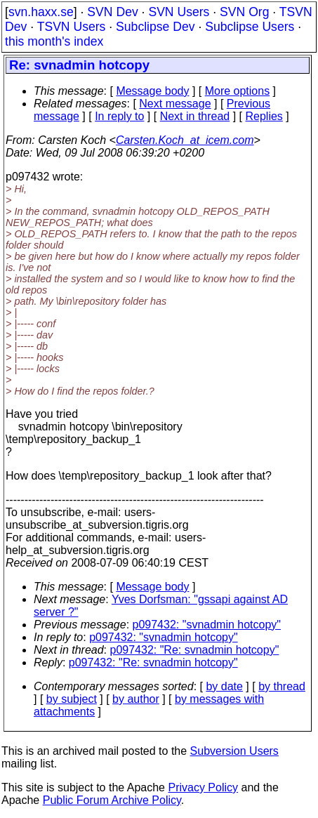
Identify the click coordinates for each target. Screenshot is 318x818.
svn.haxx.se (41, 12)
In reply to (119, 116)
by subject (71, 699)
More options (237, 91)
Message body (152, 91)
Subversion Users (234, 751)
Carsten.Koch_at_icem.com (185, 140)
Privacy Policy (203, 787)
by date (224, 686)
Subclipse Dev (155, 27)
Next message (175, 104)
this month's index (54, 41)
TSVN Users (71, 27)
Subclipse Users (249, 27)
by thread (281, 686)
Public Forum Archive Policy (112, 800)
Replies (264, 116)
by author (135, 699)
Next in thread (195, 116)
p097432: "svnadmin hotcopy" (207, 625)
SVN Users (178, 12)
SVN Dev (112, 12)
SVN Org (244, 12)
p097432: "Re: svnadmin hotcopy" (194, 650)
